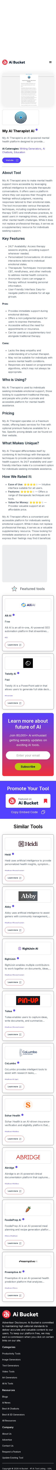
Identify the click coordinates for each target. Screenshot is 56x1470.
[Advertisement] (28, 28)
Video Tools (8, 1371)
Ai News (6, 1402)
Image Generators (11, 1359)
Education (19, 152)
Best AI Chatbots (10, 1408)
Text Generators (10, 1365)
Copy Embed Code (28, 812)
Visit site (9, 160)
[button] (50, 62)
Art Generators (9, 1377)
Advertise (7, 1439)
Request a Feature (11, 1451)
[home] (13, 62)
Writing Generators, (31, 148)
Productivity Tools (11, 1353)
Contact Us (7, 1445)
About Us (6, 1433)
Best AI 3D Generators (13, 1414)
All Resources (9, 1420)
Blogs (5, 1396)
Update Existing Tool (12, 1457)
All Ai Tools (7, 1383)
